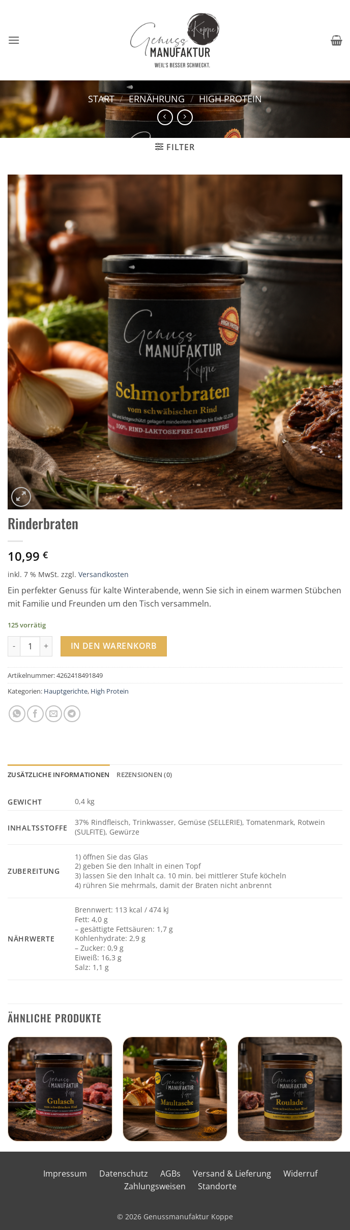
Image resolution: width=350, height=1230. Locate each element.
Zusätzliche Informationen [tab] (58, 774)
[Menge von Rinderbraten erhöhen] (46, 646)
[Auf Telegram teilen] (72, 713)
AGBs (170, 1173)
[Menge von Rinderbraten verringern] (14, 646)
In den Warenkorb (114, 645)
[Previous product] (185, 117)
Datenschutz (123, 1173)
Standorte (217, 1186)
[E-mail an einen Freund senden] (53, 713)
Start (101, 98)
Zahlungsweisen (155, 1186)
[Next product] (165, 117)
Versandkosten (103, 574)
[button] (14, 39)
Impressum (65, 1173)
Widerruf (300, 1173)
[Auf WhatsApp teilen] (17, 713)
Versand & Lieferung (232, 1173)
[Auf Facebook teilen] (35, 713)
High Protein (230, 98)
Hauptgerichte (66, 691)
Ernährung (157, 98)
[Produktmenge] (30, 646)
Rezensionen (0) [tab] (144, 774)
